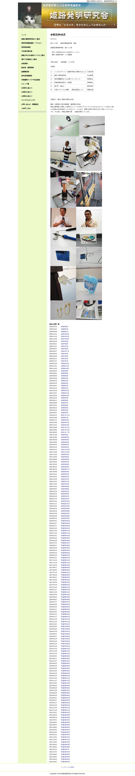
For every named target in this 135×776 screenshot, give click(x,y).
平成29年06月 (65, 575)
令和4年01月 (65, 447)
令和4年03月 (65, 442)
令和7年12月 (65, 334)
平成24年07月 (65, 720)
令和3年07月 (65, 462)
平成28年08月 (65, 599)
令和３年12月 (65, 449)
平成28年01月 (65, 616)
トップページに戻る (67, 767)
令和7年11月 (65, 336)
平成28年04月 (65, 609)
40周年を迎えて (26, 92)
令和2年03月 (65, 494)
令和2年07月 (65, 491)
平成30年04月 (65, 550)
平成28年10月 (65, 594)
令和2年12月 (65, 479)
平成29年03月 (65, 582)
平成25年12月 (65, 678)
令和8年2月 (64, 329)
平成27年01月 (65, 646)
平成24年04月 (65, 727)
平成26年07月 (65, 661)
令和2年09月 (65, 486)
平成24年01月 (65, 734)
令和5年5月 (64, 408)
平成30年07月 (65, 543)
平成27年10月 (65, 624)
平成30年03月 (65, 553)
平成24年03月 (65, 730)
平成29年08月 (65, 570)
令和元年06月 (65, 516)
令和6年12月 (65, 363)
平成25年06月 (65, 693)
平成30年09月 (65, 538)
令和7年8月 (64, 344)
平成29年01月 (65, 587)
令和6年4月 (64, 381)
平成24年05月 (65, 725)
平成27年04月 (65, 639)
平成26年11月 (65, 651)
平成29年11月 (65, 562)
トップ (23, 35)
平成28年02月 (65, 614)
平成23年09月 (65, 744)
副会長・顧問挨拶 (27, 67)
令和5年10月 (65, 395)
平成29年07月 (65, 572)
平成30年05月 (65, 548)
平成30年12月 (65, 530)
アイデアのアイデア (28, 100)
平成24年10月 (65, 712)
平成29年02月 (65, 585)
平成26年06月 (65, 663)
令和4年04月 (65, 440)
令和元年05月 (65, 518)
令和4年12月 (65, 420)
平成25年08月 (65, 688)
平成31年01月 (65, 528)
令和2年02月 (65, 496)
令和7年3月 (64, 356)
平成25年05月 (65, 695)
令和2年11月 (65, 481)
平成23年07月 (65, 752)
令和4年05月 (65, 437)
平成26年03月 (65, 671)
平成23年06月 (65, 754)
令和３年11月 (65, 452)
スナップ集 (25, 84)
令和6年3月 (64, 383)
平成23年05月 (65, 757)
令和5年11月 (65, 393)
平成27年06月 (65, 634)
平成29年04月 (65, 580)
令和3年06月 (65, 464)
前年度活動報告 (26, 76)
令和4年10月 (65, 425)
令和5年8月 (64, 400)
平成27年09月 (65, 626)
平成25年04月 (65, 698)
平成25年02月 (65, 702)
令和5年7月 (64, 403)
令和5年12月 (65, 390)
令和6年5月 (64, 378)
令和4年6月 (64, 435)
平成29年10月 (65, 565)
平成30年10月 (65, 535)
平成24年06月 (65, 722)
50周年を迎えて (26, 88)
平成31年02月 (65, 526)
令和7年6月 (64, 349)
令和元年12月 (65, 501)
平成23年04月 (65, 759)
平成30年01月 (65, 557)
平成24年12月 (65, 707)
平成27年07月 (65, 631)
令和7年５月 (65, 351)
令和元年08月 (65, 511)
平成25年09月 (65, 685)
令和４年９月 (65, 427)
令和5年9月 (64, 398)
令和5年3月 (64, 412)
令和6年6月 (64, 376)
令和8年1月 (64, 331)
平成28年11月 (65, 592)
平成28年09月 (65, 597)
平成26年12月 (65, 648)
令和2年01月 (65, 498)
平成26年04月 (65, 668)
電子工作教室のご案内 (29, 59)
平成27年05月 (65, 636)
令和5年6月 (64, 405)
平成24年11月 (65, 710)
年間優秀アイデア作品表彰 (30, 80)
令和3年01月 (65, 476)
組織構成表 (25, 72)
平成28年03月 (65, 612)
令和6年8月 (64, 373)
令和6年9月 (64, 371)
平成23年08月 (65, 747)
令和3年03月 (65, 471)
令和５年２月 (65, 415)
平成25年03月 (65, 700)
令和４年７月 (65, 432)
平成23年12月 (65, 737)
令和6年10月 (65, 368)
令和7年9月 (64, 341)
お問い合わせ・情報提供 (29, 104)
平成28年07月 (65, 602)
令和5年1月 (64, 417)
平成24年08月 (65, 717)
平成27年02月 (65, 644)
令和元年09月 (65, 508)
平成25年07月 (65, 690)
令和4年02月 (65, 444)
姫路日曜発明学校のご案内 (30, 39)
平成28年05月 (65, 607)
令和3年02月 (65, 474)
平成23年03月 (65, 761)
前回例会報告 (26, 47)
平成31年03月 (65, 523)
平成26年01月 (65, 675)
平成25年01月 (65, 705)
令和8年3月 (64, 326)
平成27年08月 (65, 629)
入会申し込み (26, 108)
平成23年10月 (65, 742)
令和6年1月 (64, 388)
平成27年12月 (65, 619)
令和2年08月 (65, 489)
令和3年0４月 (65, 469)
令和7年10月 (65, 339)
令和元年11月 (65, 503)
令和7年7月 (64, 346)
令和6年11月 (65, 366)
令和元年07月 (65, 513)
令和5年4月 (64, 410)
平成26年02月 (65, 673)
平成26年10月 (65, 653)
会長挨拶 (24, 63)
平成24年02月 (65, 732)
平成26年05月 (65, 666)
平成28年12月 (65, 589)
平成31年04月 (65, 521)
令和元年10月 (65, 506)
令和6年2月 (64, 385)
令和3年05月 (65, 467)
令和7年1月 (64, 361)
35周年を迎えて (26, 96)
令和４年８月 (65, 430)
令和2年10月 (65, 484)
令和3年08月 (65, 459)
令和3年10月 (65, 454)
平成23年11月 (65, 739)
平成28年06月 (65, 604)
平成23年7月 (65, 749)
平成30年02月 (65, 555)
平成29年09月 (65, 567)
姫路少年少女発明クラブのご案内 (33, 55)
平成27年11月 (65, 621)
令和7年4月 (64, 353)
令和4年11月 (65, 422)
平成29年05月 (65, 577)
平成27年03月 (65, 641)
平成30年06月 (65, 545)
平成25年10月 (65, 683)
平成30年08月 (65, 540)
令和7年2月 (64, 358)
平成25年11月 (65, 680)
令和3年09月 (65, 457)
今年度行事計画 (26, 51)
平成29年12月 (65, 560)
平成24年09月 (65, 715)
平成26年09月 (65, 656)
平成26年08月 (65, 658)
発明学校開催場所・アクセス (31, 43)
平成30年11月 (65, 533)
